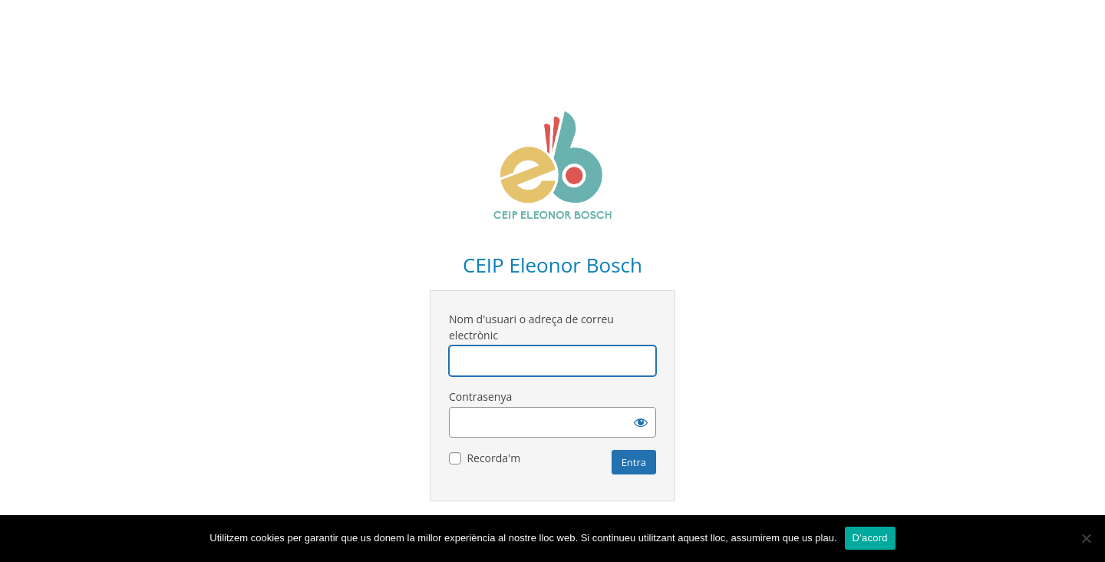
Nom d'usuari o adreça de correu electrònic (531, 327)
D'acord (870, 538)
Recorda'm (493, 458)
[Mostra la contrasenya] (640, 422)
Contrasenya (480, 396)
